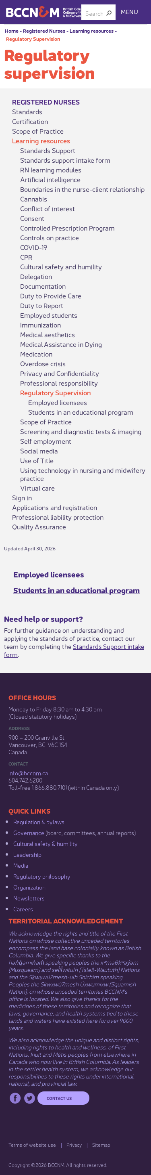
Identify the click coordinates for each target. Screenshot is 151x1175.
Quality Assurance (39, 526)
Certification (30, 121)
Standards (27, 111)
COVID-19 (33, 247)
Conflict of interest (47, 208)
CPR (26, 257)
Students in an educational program (80, 412)
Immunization (40, 324)
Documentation (43, 286)
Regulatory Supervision (33, 38)
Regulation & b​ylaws (38, 821)
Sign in (22, 497)
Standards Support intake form (74, 650)
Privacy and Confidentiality (59, 373)
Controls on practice (49, 237)
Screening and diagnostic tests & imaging (80, 431)
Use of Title (37, 460)
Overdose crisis (43, 363)
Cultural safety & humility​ (45, 843)
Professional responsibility (59, 383)
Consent (32, 218)
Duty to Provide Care (50, 295)
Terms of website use (32, 1144)
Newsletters (29, 897)
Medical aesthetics (47, 334)
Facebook (15, 1098)
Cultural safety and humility (61, 266)
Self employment (45, 441)
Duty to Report (41, 305)
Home (12, 30)
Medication (36, 354)
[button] (109, 12)
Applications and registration (54, 507)
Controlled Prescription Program (67, 228)
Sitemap (101, 1144)
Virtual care (37, 488)
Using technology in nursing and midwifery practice (82, 474)
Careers (23, 908)
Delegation (36, 276)
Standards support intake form (65, 160)
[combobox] (95, 13)
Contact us (59, 1098)
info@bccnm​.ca (28, 772)
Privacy (74, 1144)
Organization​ (29, 886)
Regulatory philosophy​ (41, 875)
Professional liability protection (57, 517)
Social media (39, 450)
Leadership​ (27, 854)
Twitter (29, 1098)
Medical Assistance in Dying (61, 344)
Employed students (48, 315)
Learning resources (92, 30)
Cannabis (33, 199)
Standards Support (47, 150)
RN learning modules (50, 169)
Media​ (20, 864)
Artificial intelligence (50, 179)
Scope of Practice (38, 131)
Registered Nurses (44, 30)
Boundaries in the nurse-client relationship (82, 189)
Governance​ (28, 832)
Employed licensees (57, 402)
